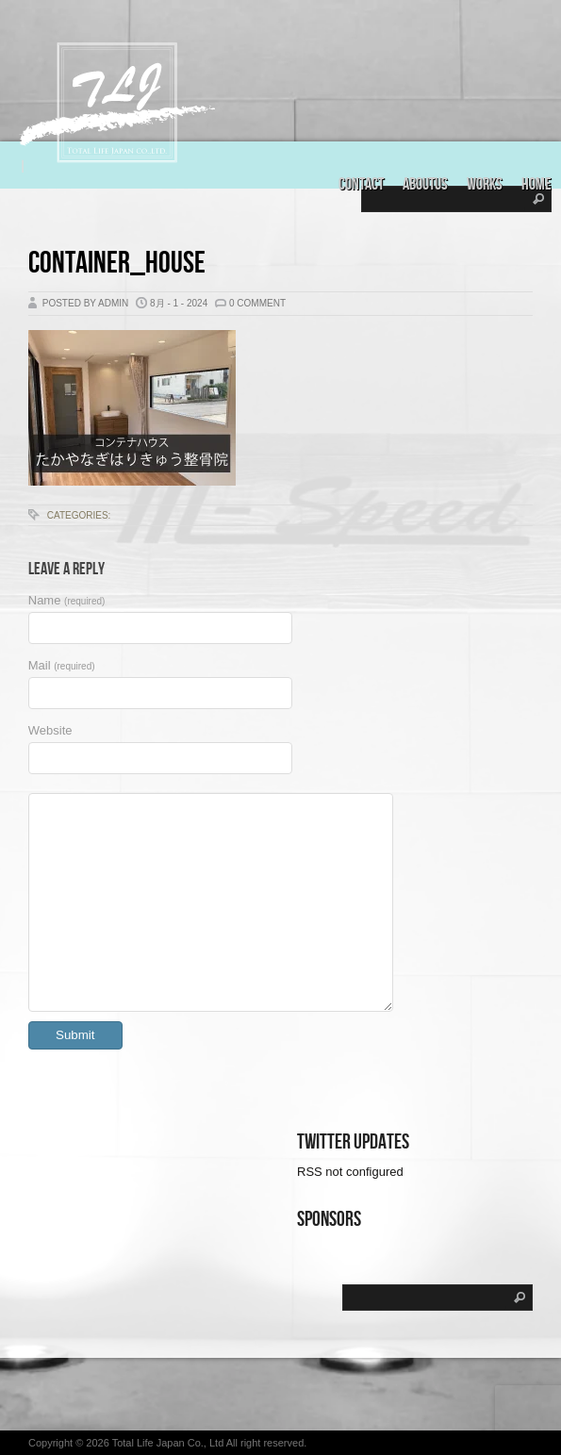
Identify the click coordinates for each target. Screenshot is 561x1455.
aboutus (425, 184)
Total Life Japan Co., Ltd (169, 1442)
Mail (61, 665)
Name (67, 600)
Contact (361, 184)
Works (485, 184)
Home (536, 184)
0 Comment (257, 303)
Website (50, 730)
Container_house (117, 263)
